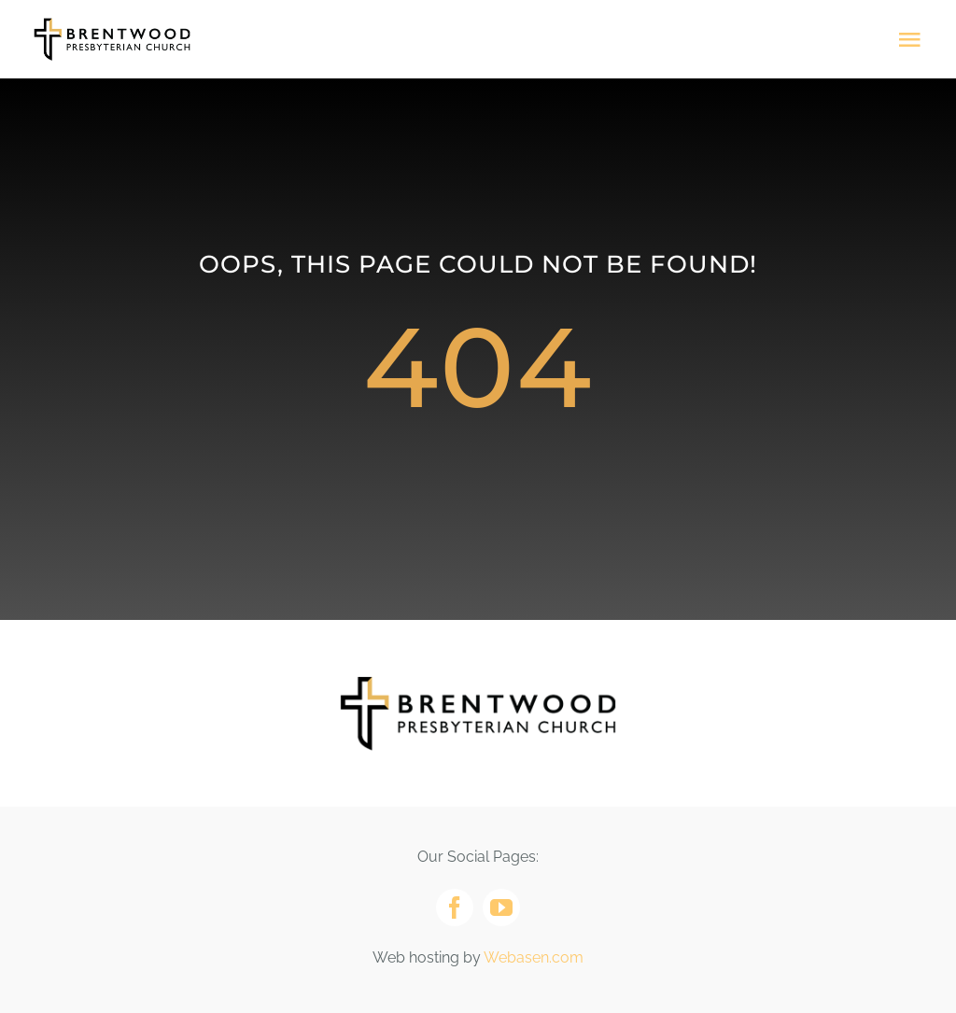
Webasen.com (533, 957)
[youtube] (501, 907)
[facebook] (454, 907)
